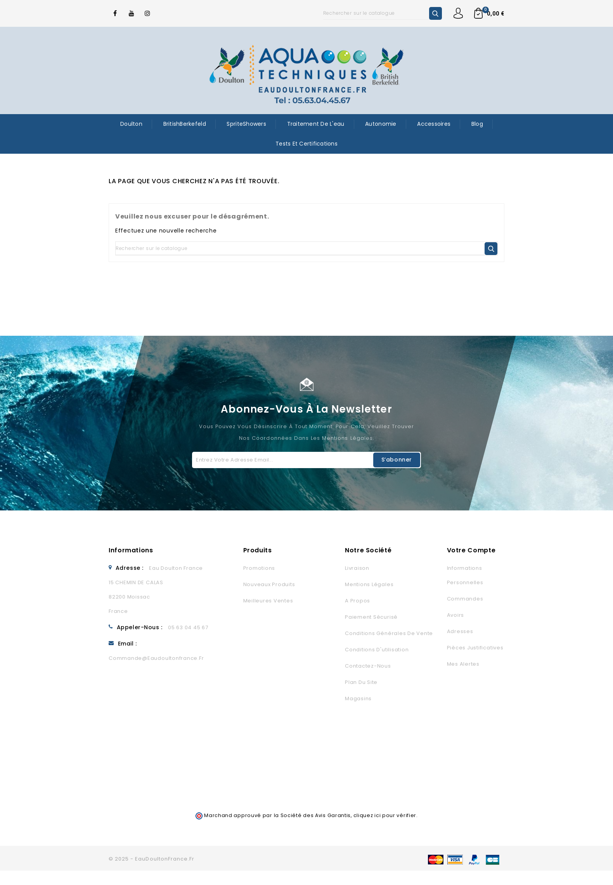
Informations (131, 550)
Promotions (259, 568)
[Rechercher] (382, 13)
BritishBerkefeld (184, 124)
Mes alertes (463, 664)
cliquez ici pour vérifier (385, 815)
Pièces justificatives (475, 647)
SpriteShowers (246, 124)
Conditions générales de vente (389, 633)
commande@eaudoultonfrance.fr (156, 658)
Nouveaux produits (269, 584)
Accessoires (433, 124)
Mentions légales (369, 584)
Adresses (460, 631)
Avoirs (455, 615)
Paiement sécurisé (371, 617)
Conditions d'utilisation (377, 649)
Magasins (358, 698)
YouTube (131, 13)
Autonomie (380, 124)
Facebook (115, 13)
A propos (357, 600)
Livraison (357, 568)
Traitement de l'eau (316, 124)
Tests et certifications (306, 144)
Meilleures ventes (268, 600)
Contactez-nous (368, 666)
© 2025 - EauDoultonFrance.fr (151, 858)
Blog (477, 124)
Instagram (147, 13)
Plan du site (361, 682)
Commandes (465, 598)
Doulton (131, 124)
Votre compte (471, 550)
